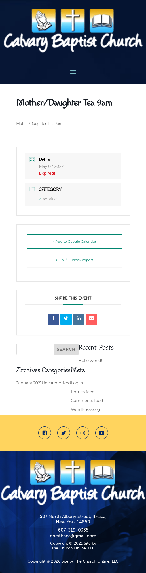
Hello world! (90, 360)
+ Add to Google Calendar (74, 241)
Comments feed (87, 400)
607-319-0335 (73, 530)
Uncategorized (56, 383)
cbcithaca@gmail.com (73, 535)
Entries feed (83, 391)
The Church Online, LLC (97, 561)
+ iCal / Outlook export (74, 260)
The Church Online (68, 548)
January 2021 (29, 383)
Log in (77, 383)
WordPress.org (85, 409)
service (48, 199)
